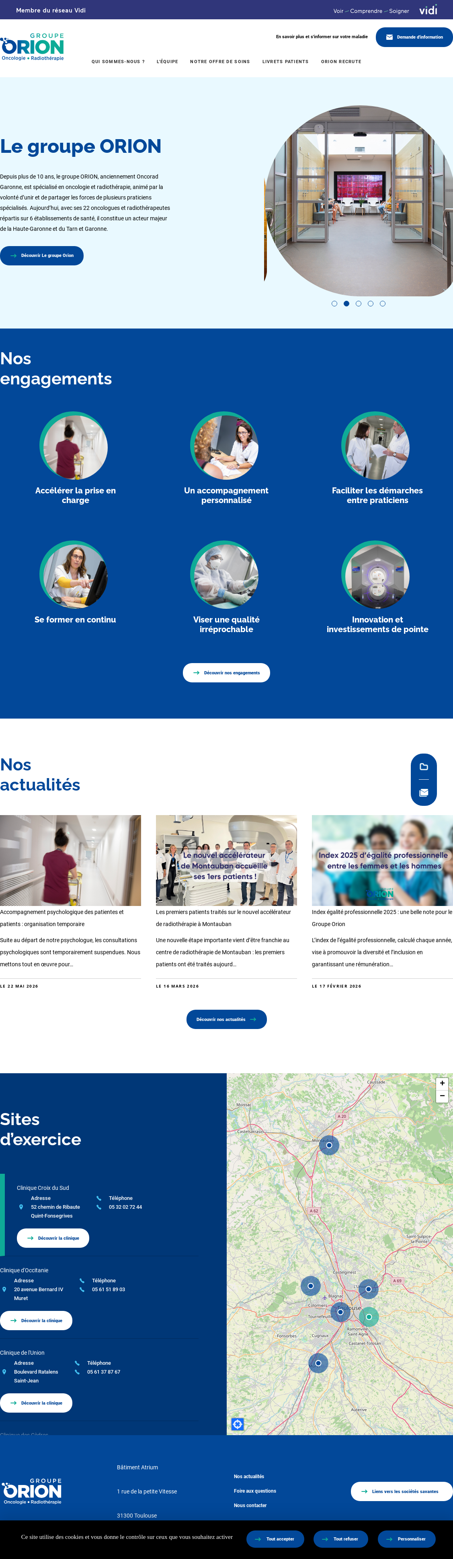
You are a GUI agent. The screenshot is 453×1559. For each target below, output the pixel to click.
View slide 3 (358, 303)
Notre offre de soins (220, 61)
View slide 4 (370, 303)
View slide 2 (346, 303)
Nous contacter (250, 1505)
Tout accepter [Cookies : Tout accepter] (280, 1539)
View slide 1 (334, 303)
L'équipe (167, 61)
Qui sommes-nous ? (118, 61)
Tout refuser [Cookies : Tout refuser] (346, 1539)
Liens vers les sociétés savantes (405, 1491)
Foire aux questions (255, 1491)
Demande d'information (420, 37)
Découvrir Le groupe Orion (47, 255)
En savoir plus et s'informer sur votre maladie (322, 36)
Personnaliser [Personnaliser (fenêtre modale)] (412, 1539)
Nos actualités (249, 1476)
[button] (369, 1317)
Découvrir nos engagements (232, 673)
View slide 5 (382, 303)
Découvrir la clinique (58, 1238)
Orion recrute (341, 61)
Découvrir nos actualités (221, 1019)
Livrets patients (285, 61)
